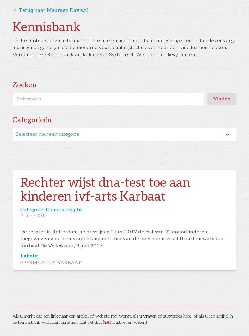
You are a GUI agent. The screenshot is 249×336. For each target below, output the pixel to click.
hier (107, 322)
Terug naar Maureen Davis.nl (51, 10)
